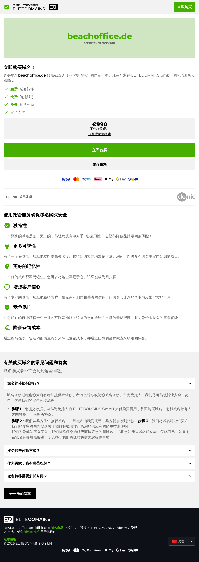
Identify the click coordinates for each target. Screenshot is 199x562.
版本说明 (10, 539)
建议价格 (99, 164)
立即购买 (184, 7)
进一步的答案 (20, 494)
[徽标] (72, 520)
